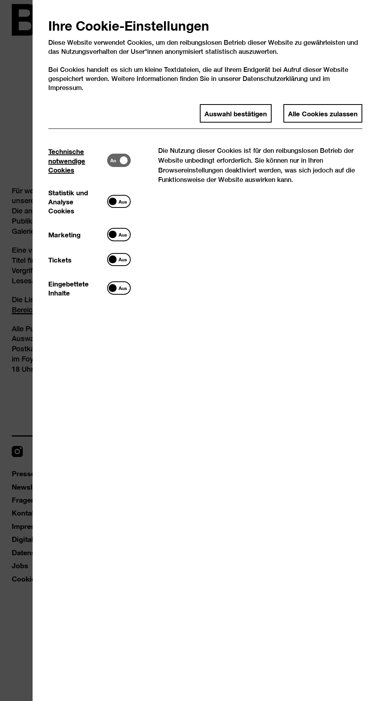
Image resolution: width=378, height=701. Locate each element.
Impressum (65, 87)
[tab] (77, 160)
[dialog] (189, 350)
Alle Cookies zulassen (323, 113)
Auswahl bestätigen (236, 113)
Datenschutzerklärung (275, 78)
